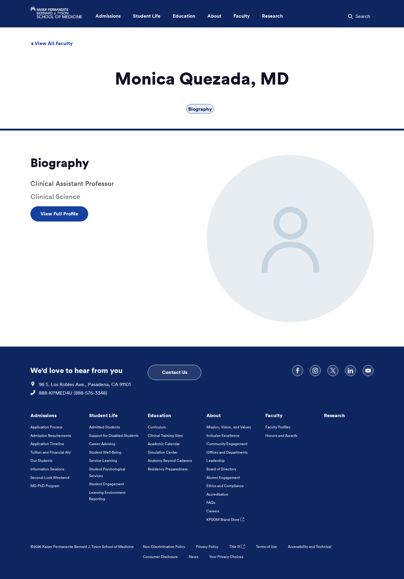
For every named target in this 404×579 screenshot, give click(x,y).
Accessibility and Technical (309, 546)
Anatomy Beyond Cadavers (170, 460)
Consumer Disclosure (160, 556)
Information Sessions (47, 469)
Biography (200, 109)
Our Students (41, 460)
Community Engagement (226, 443)
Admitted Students (104, 427)
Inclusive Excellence (223, 435)
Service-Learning (103, 460)
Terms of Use (266, 546)
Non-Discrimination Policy (164, 546)
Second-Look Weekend (49, 477)
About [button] (214, 16)
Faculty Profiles (277, 427)
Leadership (215, 460)
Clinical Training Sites (165, 435)
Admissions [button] (108, 16)
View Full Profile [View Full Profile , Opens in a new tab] (59, 213)
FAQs (210, 502)
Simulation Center (163, 452)
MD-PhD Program (44, 485)
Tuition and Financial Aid (50, 452)
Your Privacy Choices (226, 556)
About (213, 415)
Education (159, 415)
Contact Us (174, 372)
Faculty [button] (241, 16)
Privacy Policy (207, 546)
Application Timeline (47, 443)
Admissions (43, 415)
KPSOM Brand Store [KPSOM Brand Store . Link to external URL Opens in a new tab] (225, 519)
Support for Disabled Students (113, 435)
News (193, 556)
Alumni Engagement (223, 477)
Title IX (237, 546)
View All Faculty (51, 43)
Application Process (46, 427)
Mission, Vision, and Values (228, 427)
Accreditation (217, 494)
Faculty (273, 415)
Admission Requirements (50, 435)
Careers (212, 511)
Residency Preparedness (168, 469)
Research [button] (272, 16)
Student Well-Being (105, 452)
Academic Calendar (164, 443)
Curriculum (157, 427)
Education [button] (184, 16)
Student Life (103, 415)
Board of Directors (221, 469)
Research (334, 415)
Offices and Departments (226, 452)
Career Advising (102, 443)
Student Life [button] (147, 16)
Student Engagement (106, 484)
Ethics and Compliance (225, 485)
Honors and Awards (281, 435)
